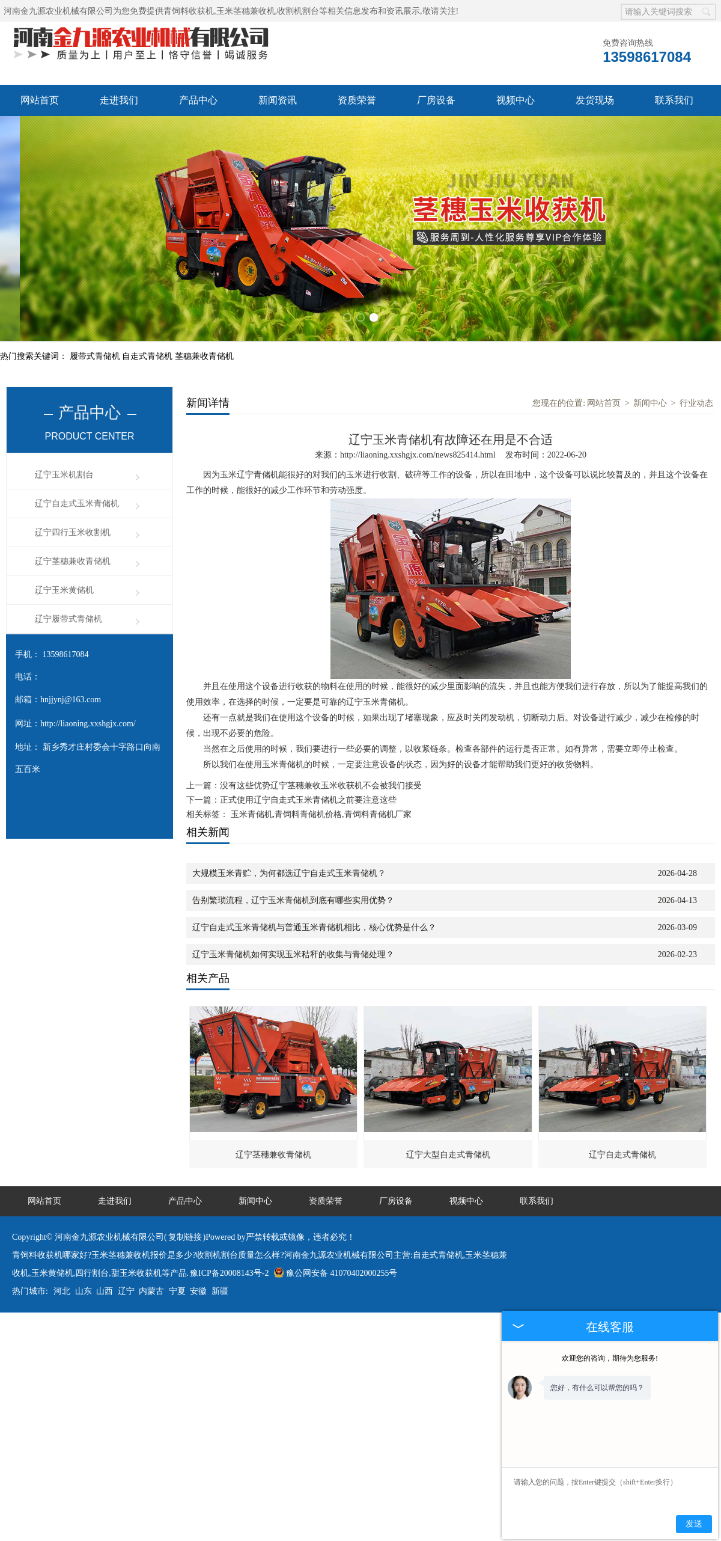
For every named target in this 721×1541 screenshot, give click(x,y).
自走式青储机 (148, 346)
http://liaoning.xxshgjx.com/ (88, 713)
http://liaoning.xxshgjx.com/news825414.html (418, 445)
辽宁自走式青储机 (622, 1145)
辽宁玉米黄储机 (64, 580)
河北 (61, 1281)
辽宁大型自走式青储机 (448, 1145)
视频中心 (515, 100)
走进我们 (119, 100)
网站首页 (39, 100)
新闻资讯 (277, 100)
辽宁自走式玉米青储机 (77, 493)
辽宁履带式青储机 (68, 609)
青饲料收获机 (188, 11)
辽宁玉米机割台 (64, 465)
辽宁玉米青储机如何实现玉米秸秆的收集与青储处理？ (293, 944)
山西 (104, 1281)
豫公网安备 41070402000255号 (335, 1263)
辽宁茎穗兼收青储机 (73, 551)
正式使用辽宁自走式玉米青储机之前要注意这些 (308, 790)
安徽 (198, 1281)
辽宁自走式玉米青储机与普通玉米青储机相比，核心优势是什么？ (314, 917)
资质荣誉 (357, 100)
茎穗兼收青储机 (204, 346)
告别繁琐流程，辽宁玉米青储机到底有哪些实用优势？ (293, 890)
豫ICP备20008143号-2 (229, 1263)
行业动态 (696, 393)
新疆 (219, 1281)
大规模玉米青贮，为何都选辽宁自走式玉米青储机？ (289, 863)
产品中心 (198, 100)
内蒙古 (151, 1281)
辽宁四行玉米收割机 (73, 522)
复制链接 (185, 1227)
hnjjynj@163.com (70, 689)
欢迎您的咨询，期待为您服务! (610, 1358)
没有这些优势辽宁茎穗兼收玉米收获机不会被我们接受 (321, 775)
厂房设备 (436, 100)
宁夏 (177, 1281)
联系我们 (674, 100)
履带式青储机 (96, 346)
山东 (83, 1281)
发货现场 (595, 100)
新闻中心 (650, 393)
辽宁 (126, 1281)
